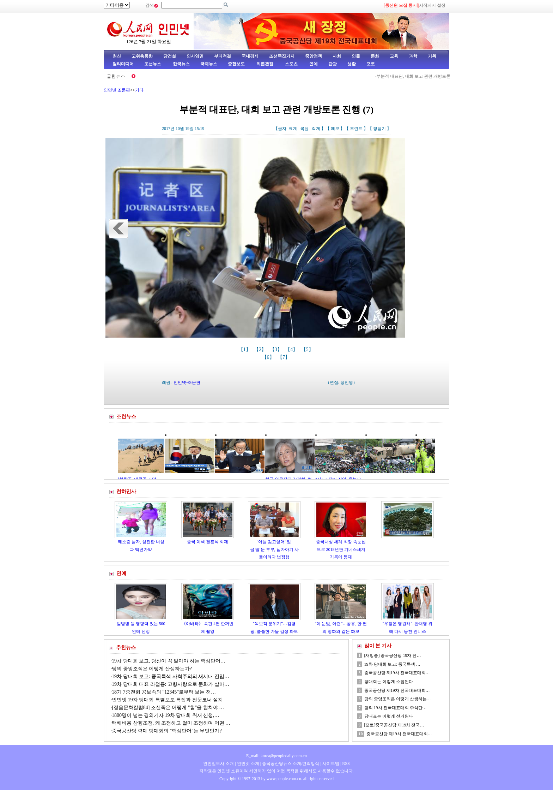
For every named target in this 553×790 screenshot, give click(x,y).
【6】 (269, 357)
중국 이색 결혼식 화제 (207, 541)
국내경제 (250, 56)
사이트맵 (330, 763)
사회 (337, 56)
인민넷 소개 (247, 763)
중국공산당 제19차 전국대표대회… (397, 672)
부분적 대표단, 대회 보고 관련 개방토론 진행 (420, 76)
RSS (346, 763)
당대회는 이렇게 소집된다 (388, 681)
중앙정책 (313, 56)
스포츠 (291, 63)
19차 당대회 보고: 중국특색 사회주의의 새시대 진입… (170, 676)
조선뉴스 (153, 63)
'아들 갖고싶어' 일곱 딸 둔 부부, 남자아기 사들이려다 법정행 (274, 549)
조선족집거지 (281, 56)
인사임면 (195, 56)
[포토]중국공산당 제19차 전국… (394, 725)
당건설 (169, 56)
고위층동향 (142, 56)
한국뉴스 (181, 63)
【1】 (245, 349)
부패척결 (222, 56)
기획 (432, 56)
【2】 (261, 349)
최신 (117, 56)
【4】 (292, 349)
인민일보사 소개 (218, 763)
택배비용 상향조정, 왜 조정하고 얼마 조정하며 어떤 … (171, 723)
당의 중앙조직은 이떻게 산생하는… (397, 698)
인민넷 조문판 (117, 90)
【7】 (284, 357)
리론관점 (264, 63)
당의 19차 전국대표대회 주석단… (395, 707)
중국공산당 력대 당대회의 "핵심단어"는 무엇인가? (167, 730)
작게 (316, 128)
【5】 (308, 349)
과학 (413, 56)
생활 (351, 63)
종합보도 (236, 63)
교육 (394, 56)
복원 (304, 128)
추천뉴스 (126, 647)
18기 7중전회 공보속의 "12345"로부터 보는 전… (164, 692)
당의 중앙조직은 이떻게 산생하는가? (152, 668)
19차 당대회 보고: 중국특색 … (392, 664)
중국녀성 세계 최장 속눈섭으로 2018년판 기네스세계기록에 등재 (341, 549)
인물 (356, 56)
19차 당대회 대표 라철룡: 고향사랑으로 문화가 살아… (170, 684)
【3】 (277, 349)
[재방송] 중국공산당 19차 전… (392, 655)
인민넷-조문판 (187, 382)
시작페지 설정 (432, 5)
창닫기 (379, 128)
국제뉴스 (208, 63)
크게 (292, 128)
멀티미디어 (123, 63)
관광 (332, 63)
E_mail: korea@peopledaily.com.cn (276, 755)
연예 (313, 63)
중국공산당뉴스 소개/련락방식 (290, 763)
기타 (139, 90)
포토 (370, 63)
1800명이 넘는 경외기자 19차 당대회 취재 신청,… (165, 715)
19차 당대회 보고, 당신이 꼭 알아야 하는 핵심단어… (168, 661)
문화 (375, 56)
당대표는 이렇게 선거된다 (388, 716)
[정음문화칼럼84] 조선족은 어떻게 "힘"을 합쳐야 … (168, 707)
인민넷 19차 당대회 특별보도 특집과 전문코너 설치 (168, 699)
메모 (335, 128)
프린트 (356, 128)
